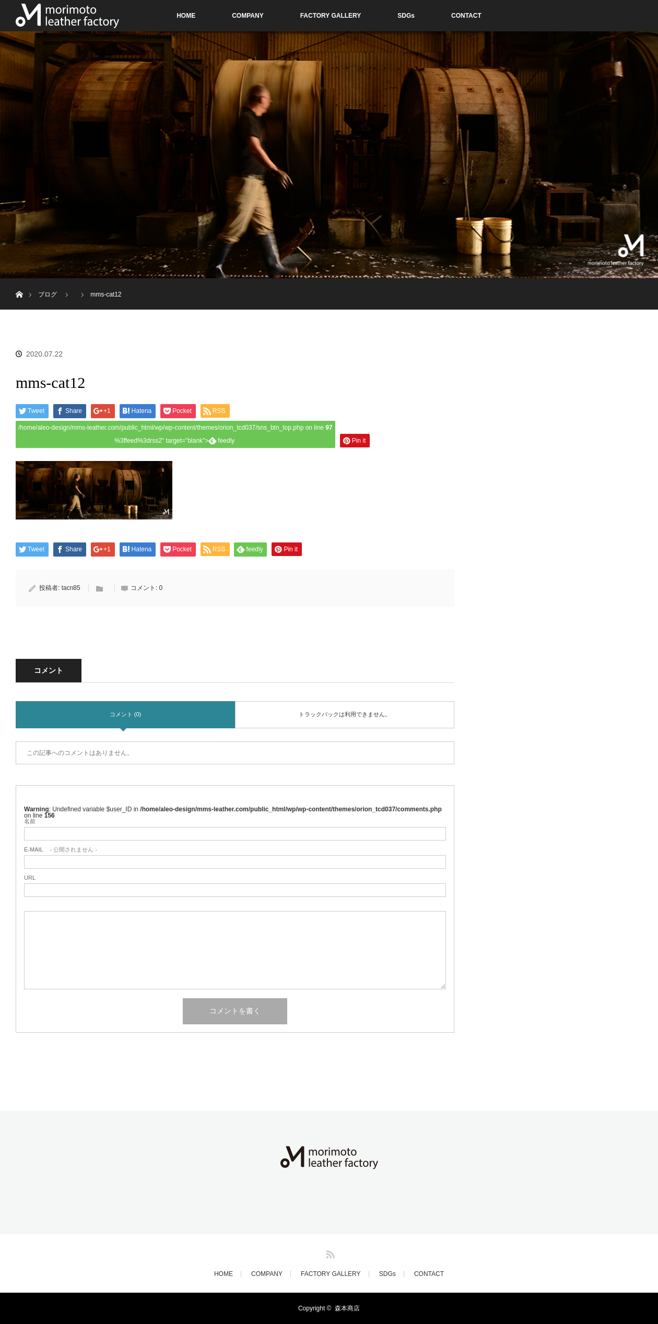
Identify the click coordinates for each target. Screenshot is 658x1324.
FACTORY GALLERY (330, 15)
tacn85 (71, 588)
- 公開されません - (60, 850)
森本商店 (347, 1308)
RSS (329, 1252)
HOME (186, 15)
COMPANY (247, 15)
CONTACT (466, 15)
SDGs (406, 15)
